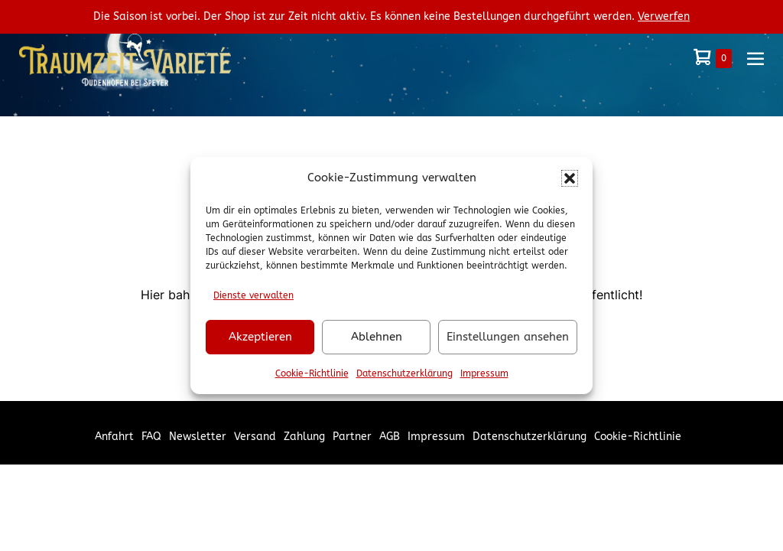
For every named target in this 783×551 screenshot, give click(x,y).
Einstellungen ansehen (508, 337)
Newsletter (197, 436)
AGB (389, 436)
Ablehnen (376, 337)
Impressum (484, 373)
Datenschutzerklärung (404, 373)
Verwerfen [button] (664, 16)
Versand (255, 436)
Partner (352, 436)
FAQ (151, 436)
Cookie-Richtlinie (312, 373)
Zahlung (304, 436)
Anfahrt (114, 436)
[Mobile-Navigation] (755, 58)
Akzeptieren (260, 337)
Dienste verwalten (253, 295)
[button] (569, 178)
